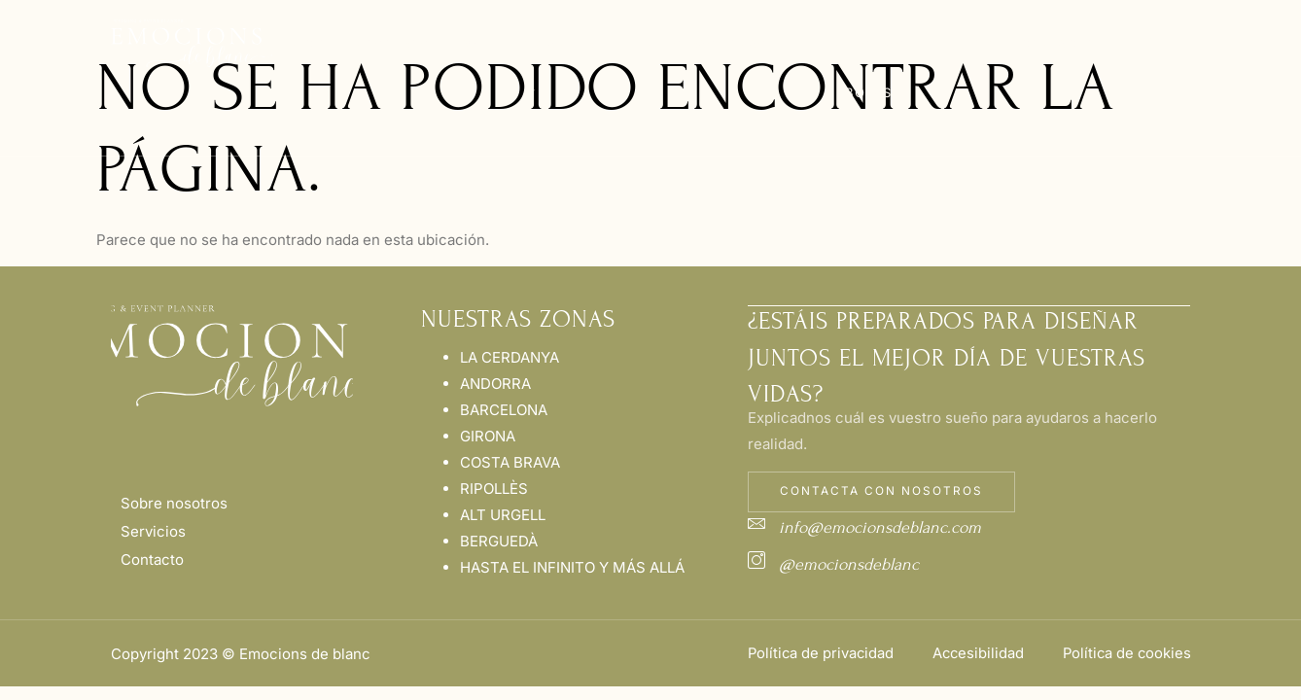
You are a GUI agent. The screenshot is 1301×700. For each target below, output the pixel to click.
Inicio (306, 44)
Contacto (1058, 44)
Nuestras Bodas (867, 68)
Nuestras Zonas (708, 67)
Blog (974, 44)
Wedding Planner (532, 67)
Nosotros (391, 44)
